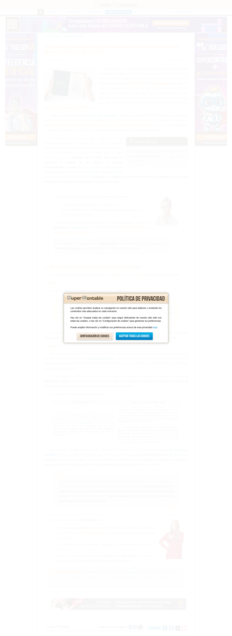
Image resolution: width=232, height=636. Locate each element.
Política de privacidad (141, 299)
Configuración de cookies (94, 336)
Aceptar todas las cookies (134, 336)
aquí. (155, 327)
